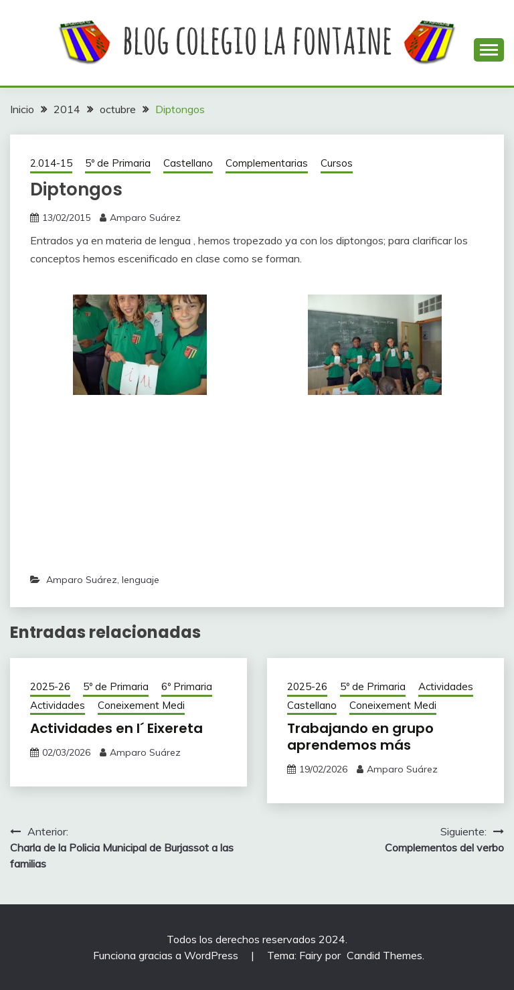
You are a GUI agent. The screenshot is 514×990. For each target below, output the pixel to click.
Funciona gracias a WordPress (167, 955)
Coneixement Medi (141, 705)
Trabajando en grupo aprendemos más (360, 736)
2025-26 (50, 686)
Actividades (57, 705)
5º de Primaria (118, 163)
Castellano (188, 163)
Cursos (337, 163)
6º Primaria (186, 686)
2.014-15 (51, 163)
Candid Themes (384, 955)
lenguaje (140, 580)
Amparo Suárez (145, 218)
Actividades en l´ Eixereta (116, 728)
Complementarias (267, 163)
